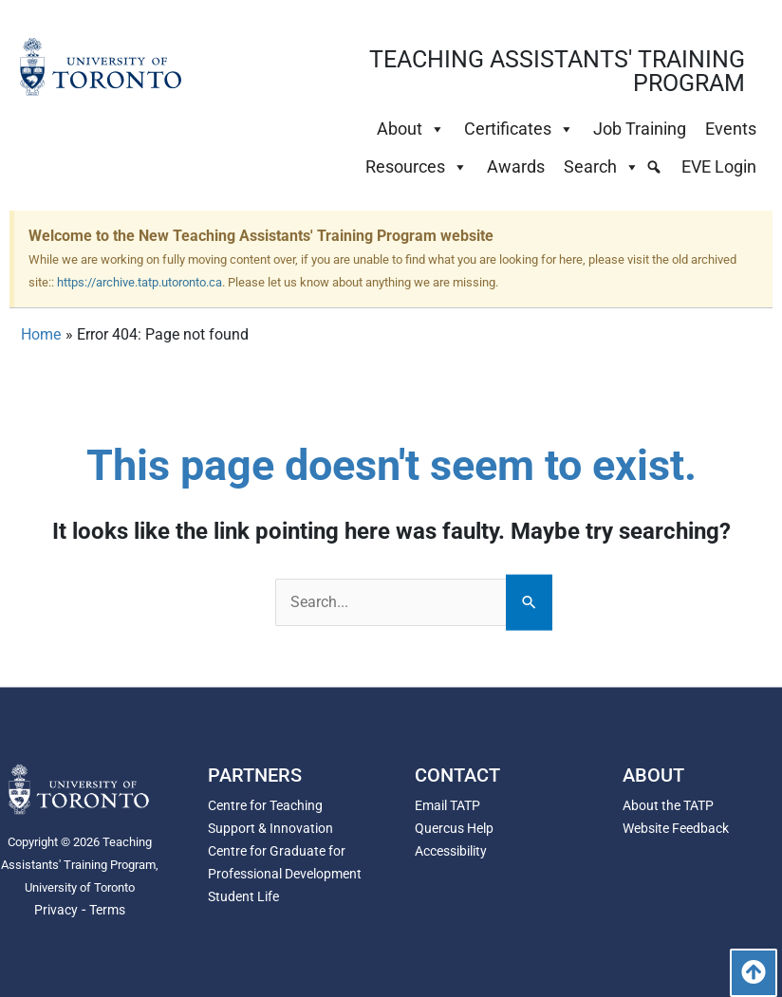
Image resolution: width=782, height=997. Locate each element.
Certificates (519, 129)
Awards (516, 166)
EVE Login (718, 166)
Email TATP (447, 805)
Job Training (639, 128)
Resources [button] (416, 167)
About (411, 129)
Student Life (243, 896)
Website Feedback (676, 828)
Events (730, 128)
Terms (107, 909)
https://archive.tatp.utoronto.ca (139, 282)
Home (41, 334)
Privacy (56, 909)
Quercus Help (454, 828)
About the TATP (668, 805)
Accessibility (451, 851)
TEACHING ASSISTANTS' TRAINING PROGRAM (557, 71)
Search (602, 167)
